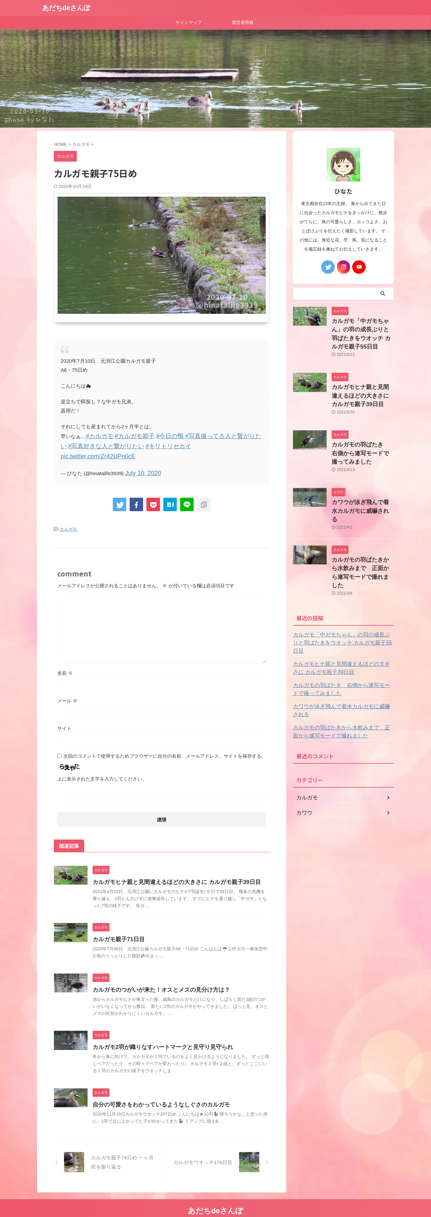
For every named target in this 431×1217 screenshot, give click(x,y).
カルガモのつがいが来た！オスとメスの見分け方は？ (157, 976)
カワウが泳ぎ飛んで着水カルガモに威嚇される (342, 658)
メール (67, 686)
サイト (64, 714)
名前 (65, 659)
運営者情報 (243, 22)
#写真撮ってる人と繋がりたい (203, 435)
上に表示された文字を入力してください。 (102, 764)
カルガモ (68, 515)
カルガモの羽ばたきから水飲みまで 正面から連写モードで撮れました (362, 538)
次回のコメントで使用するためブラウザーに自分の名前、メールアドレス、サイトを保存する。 (164, 742)
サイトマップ (188, 22)
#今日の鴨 (156, 435)
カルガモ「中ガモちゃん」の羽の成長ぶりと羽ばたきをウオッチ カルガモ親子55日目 (362, 328)
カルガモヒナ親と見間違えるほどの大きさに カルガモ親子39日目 (172, 868)
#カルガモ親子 (126, 435)
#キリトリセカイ (121, 445)
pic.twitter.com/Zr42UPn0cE (173, 445)
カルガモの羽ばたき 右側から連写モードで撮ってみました (362, 437)
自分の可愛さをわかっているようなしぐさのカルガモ (157, 1090)
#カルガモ (97, 435)
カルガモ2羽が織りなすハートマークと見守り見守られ (159, 1033)
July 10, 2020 (140, 460)
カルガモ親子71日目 (117, 925)
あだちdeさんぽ (66, 7)
